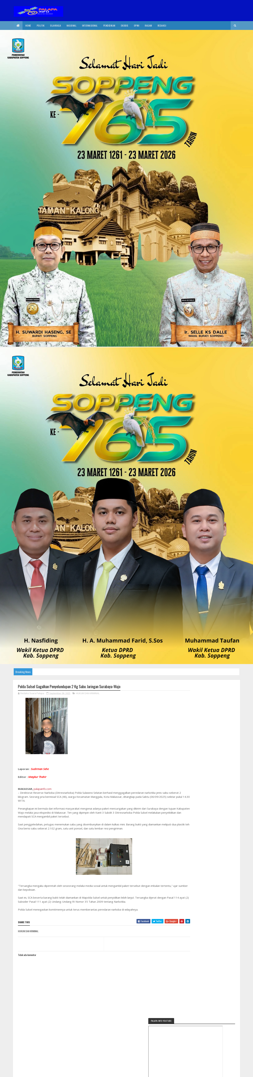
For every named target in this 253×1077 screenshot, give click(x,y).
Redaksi (162, 25)
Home (28, 25)
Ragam (148, 25)
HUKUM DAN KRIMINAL (87, 693)
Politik (41, 25)
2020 (30, 1072)
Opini (136, 25)
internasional (90, 25)
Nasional (71, 25)
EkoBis (124, 25)
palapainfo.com (42, 789)
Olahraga (55, 25)
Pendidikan (109, 25)
